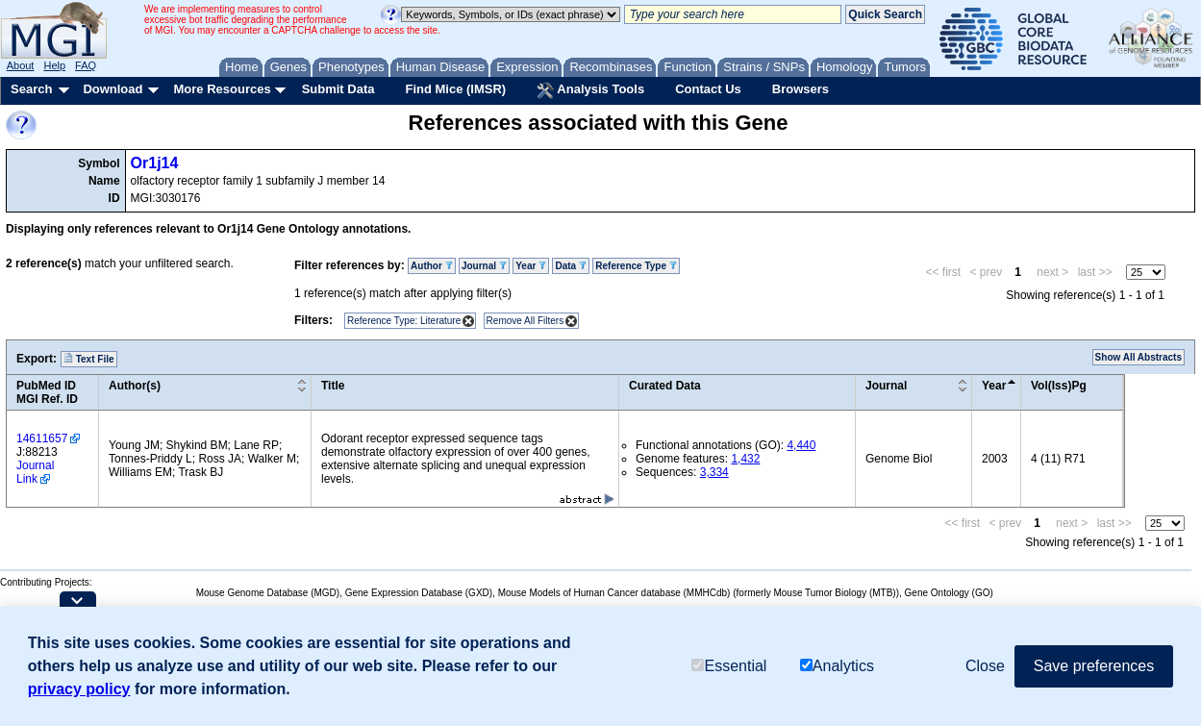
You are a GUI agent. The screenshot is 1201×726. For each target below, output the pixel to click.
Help (54, 65)
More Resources (221, 89)
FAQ (85, 65)
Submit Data (338, 89)
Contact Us (708, 89)
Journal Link (35, 472)
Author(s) (135, 385)
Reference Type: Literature (404, 320)
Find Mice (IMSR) (455, 89)
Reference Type (636, 266)
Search (31, 89)
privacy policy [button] (79, 689)
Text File (88, 358)
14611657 (41, 438)
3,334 (714, 472)
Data (570, 266)
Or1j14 (155, 163)
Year (530, 266)
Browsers (800, 89)
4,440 (801, 445)
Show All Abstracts (1138, 357)
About (21, 65)
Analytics (837, 666)
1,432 (745, 458)
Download (112, 89)
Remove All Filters (525, 320)
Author (432, 266)
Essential (728, 666)
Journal (484, 266)
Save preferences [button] (1094, 666)
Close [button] (985, 666)
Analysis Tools (590, 90)
